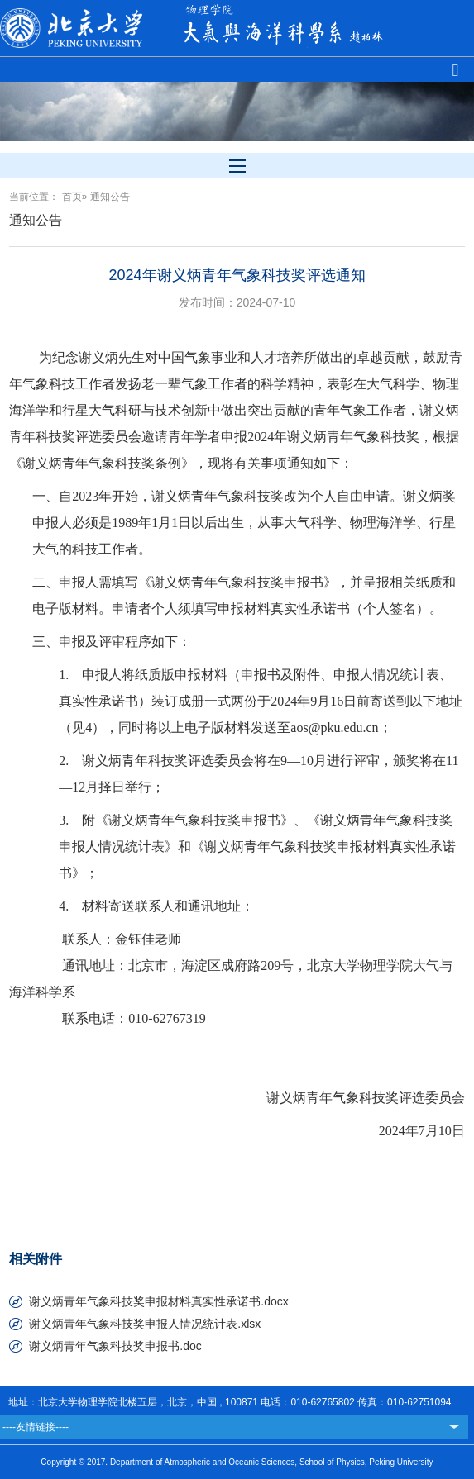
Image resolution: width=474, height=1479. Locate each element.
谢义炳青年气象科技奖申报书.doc (115, 1346)
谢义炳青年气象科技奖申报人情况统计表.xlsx (145, 1323)
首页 (72, 196)
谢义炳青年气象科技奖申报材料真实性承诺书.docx (158, 1301)
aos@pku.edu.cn (334, 727)
